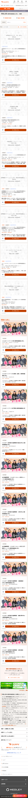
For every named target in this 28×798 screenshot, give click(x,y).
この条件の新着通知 (22, 27)
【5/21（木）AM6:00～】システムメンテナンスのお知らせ (14, 10)
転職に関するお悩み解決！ (14, 736)
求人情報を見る (15, 60)
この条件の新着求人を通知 (14, 677)
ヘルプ (3, 759)
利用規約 (4, 770)
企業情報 (3, 783)
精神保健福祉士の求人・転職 (21, 5)
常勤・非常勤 (7, 8)
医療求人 (11, 698)
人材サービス (4, 779)
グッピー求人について (7, 756)
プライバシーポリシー (7, 774)
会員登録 (4, 706)
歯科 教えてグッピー (14, 740)
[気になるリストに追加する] (3, 60)
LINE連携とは (22, 690)
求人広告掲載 (5, 767)
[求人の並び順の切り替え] (6, 27)
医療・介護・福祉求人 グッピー (7, 5)
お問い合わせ (5, 763)
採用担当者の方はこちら (14, 752)
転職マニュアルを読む (14, 732)
